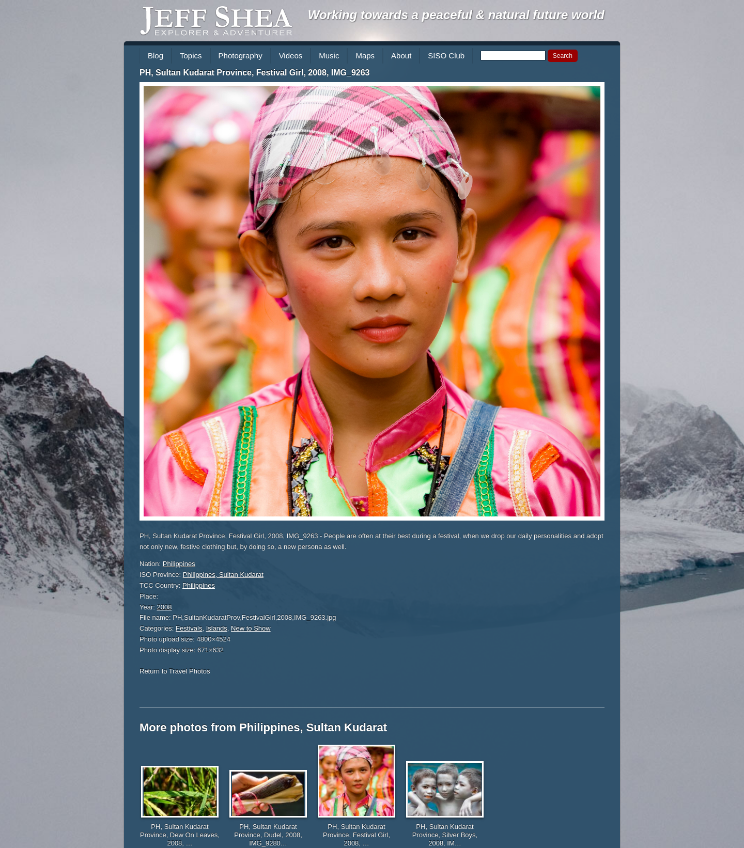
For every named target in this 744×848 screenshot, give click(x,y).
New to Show (251, 628)
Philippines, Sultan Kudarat (223, 574)
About (401, 55)
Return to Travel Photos (175, 671)
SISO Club (446, 55)
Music (329, 55)
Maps (365, 55)
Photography (240, 55)
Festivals (189, 628)
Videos (291, 55)
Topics (191, 55)
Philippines (179, 564)
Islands (216, 628)
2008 (164, 607)
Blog (155, 55)
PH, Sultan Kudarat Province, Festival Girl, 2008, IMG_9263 (255, 72)
